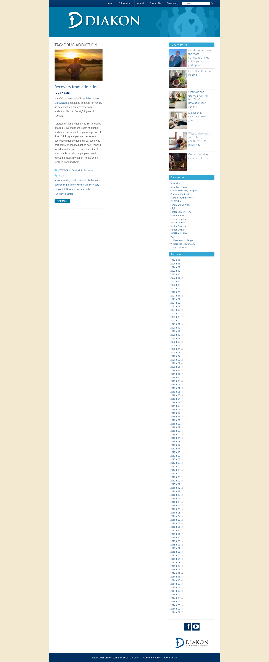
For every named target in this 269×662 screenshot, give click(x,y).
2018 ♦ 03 (175, 441)
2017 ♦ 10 (175, 452)
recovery (77, 189)
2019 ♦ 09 (175, 381)
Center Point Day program (184, 190)
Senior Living (177, 229)
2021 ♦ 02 (175, 320)
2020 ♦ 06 (175, 349)
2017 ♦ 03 (175, 477)
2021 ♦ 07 (175, 306)
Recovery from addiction (77, 86)
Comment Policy (152, 657)
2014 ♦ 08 (175, 587)
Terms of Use (170, 657)
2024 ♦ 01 (175, 267)
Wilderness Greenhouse (182, 243)
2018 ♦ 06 (175, 430)
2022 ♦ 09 (175, 285)
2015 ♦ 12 (175, 530)
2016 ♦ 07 (175, 505)
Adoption (175, 183)
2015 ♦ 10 (175, 537)
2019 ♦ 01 (175, 409)
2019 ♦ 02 (175, 405)
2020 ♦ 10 (175, 334)
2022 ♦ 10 (175, 281)
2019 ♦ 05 (175, 395)
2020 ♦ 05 (175, 352)
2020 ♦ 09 (175, 338)
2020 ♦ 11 (175, 331)
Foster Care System (180, 211)
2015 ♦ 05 (175, 555)
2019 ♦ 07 (175, 388)
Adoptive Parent (179, 187)
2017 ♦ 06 (175, 466)
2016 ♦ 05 (175, 512)
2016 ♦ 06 (175, 509)
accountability (62, 180)
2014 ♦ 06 (175, 594)
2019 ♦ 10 (175, 377)
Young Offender (178, 247)
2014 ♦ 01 (175, 612)
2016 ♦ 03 (175, 519)
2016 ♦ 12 (175, 487)
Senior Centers (178, 226)
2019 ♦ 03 (175, 402)
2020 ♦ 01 (175, 366)
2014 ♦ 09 (175, 583)
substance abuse (64, 193)
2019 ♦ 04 (175, 398)
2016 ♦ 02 (175, 523)
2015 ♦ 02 (175, 566)
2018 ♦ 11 (175, 416)
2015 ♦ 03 (175, 562)
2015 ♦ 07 (175, 548)
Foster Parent (177, 215)
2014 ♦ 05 (175, 598)
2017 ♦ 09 (175, 455)
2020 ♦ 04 (175, 356)
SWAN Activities (178, 233)
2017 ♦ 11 (175, 448)
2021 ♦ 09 (175, 299)
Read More (62, 201)
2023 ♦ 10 (175, 274)
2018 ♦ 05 (175, 434)
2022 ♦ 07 (175, 288)
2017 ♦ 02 (175, 480)
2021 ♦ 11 (175, 295)
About (140, 3)
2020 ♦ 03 (175, 359)
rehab (86, 189)
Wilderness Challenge (181, 240)
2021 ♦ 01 (175, 324)
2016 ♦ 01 (175, 526)
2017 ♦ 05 (175, 470)
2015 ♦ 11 (175, 534)
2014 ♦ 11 (175, 576)
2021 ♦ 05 (175, 309)
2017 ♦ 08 (175, 459)
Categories (125, 3)
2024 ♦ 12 (175, 260)
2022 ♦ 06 (175, 292)
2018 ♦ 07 (175, 427)
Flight (173, 208)
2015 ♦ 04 (175, 558)
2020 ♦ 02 (175, 363)
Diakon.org (172, 3)
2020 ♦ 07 (175, 345)
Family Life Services (82, 170)
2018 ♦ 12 (175, 413)
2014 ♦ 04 (175, 601)
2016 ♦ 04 (175, 516)
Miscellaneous (177, 222)
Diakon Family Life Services (83, 184)
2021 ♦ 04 (175, 313)
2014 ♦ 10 (175, 580)
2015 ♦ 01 (175, 569)
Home (110, 3)
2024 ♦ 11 (175, 263)
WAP (172, 236)
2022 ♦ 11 (175, 277)
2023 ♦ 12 (175, 270)
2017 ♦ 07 (175, 462)
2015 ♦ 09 (175, 541)
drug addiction (63, 189)
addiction (77, 180)
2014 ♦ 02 (175, 608)
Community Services (181, 194)
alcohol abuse (91, 180)
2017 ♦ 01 (175, 484)
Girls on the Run (178, 219)
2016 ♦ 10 (175, 494)
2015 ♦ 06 (175, 551)
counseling (61, 184)
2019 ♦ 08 (175, 384)
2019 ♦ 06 (175, 391)
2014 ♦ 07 (175, 590)
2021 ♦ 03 (175, 317)
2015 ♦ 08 (175, 544)
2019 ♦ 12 (175, 370)
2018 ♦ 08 (175, 423)
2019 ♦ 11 (175, 373)
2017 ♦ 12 (175, 445)
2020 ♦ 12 (175, 327)
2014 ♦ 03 (175, 605)
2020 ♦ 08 (175, 341)
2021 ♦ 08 (175, 302)
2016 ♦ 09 (175, 498)
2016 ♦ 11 (175, 491)
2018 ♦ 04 (175, 437)
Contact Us (155, 3)
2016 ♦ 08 (175, 502)
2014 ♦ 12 (175, 573)
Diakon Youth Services (182, 197)
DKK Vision (176, 201)
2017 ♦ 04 (175, 473)
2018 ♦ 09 (175, 420)
